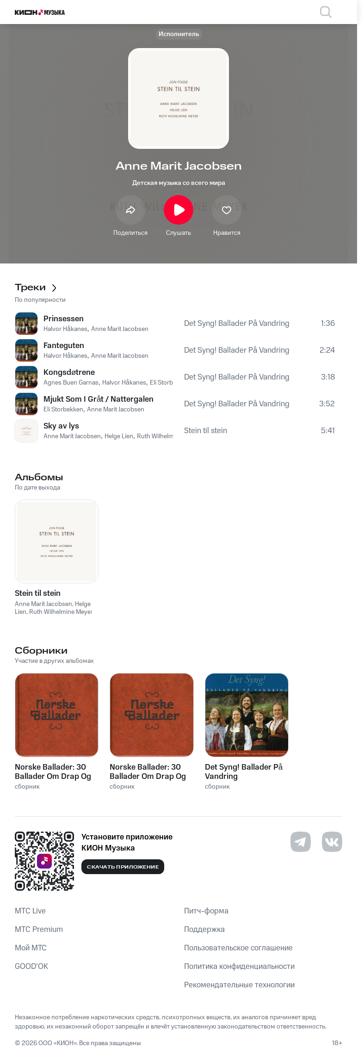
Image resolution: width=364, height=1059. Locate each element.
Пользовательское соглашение (238, 948)
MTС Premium (39, 929)
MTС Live (30, 911)
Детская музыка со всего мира (178, 183)
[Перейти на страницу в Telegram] (300, 842)
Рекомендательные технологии (239, 985)
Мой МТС (31, 948)
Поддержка (204, 929)
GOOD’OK (31, 966)
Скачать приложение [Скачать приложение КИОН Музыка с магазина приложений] (123, 867)
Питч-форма (206, 911)
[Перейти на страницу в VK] (332, 842)
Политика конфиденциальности (239, 966)
